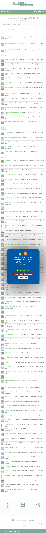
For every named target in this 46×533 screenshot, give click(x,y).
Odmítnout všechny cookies (23, 274)
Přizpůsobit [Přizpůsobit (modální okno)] (23, 278)
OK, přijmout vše (23, 270)
